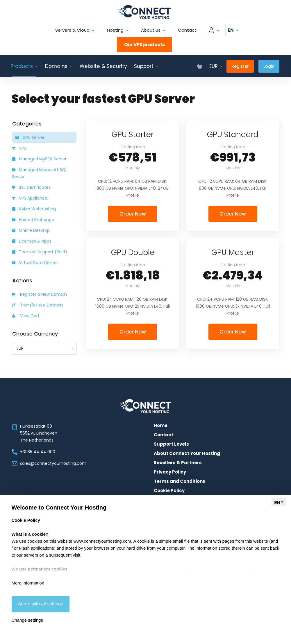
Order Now (132, 213)
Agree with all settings (40, 603)
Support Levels (171, 444)
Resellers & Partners (178, 463)
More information (28, 582)
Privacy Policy (170, 472)
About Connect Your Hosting (187, 453)
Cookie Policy (169, 491)
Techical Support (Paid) (39, 252)
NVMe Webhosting (34, 209)
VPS (19, 148)
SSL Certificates (31, 187)
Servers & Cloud (75, 30)
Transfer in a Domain (37, 305)
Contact (187, 30)
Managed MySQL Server (39, 159)
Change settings (27, 620)
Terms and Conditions (179, 481)
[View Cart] (200, 66)
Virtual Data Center (35, 263)
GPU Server (29, 137)
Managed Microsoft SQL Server (39, 173)
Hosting (118, 30)
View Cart (26, 316)
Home (160, 425)
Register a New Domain (39, 294)
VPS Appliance (29, 198)
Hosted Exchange (33, 220)
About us (153, 30)
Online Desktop (31, 230)
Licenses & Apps (31, 241)
